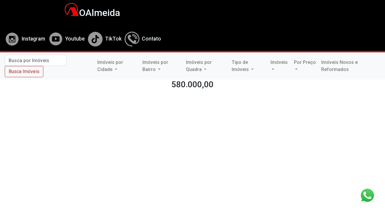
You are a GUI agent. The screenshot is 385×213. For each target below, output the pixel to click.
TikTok (105, 39)
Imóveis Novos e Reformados (339, 65)
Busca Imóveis (24, 71)
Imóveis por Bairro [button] (155, 65)
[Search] (36, 60)
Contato (143, 39)
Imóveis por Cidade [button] (110, 65)
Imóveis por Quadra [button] (199, 65)
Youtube (66, 39)
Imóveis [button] (279, 62)
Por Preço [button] (305, 62)
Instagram (24, 39)
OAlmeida (89, 12)
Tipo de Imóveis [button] (241, 65)
